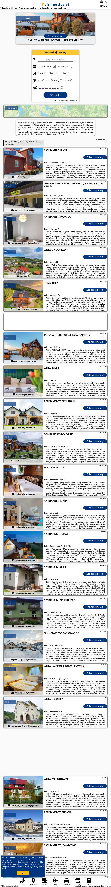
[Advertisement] (55, 752)
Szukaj (55, 95)
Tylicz (6, 152)
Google (41, 857)
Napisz (108, 886)
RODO (4, 869)
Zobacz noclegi (95, 157)
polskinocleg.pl (55, 4)
